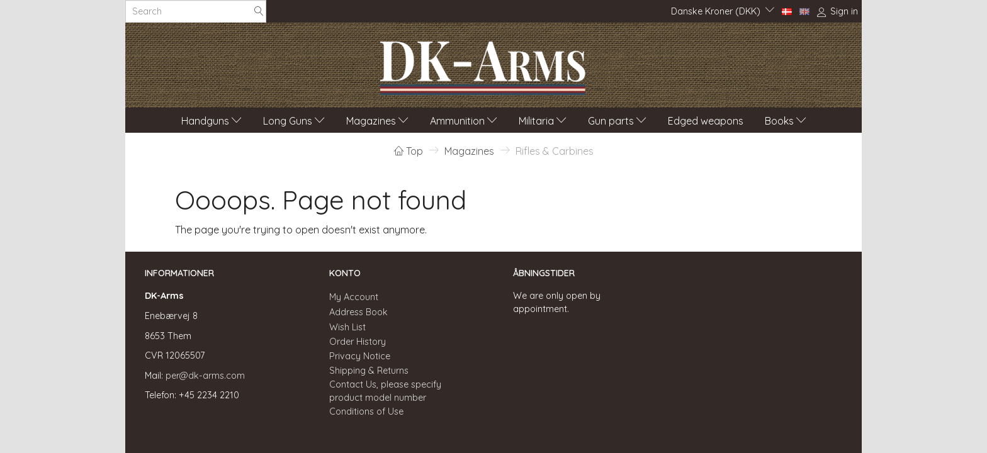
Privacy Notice (359, 356)
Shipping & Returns (369, 370)
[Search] (258, 11)
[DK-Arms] (482, 65)
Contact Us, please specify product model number (385, 391)
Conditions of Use (366, 411)
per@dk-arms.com (205, 375)
